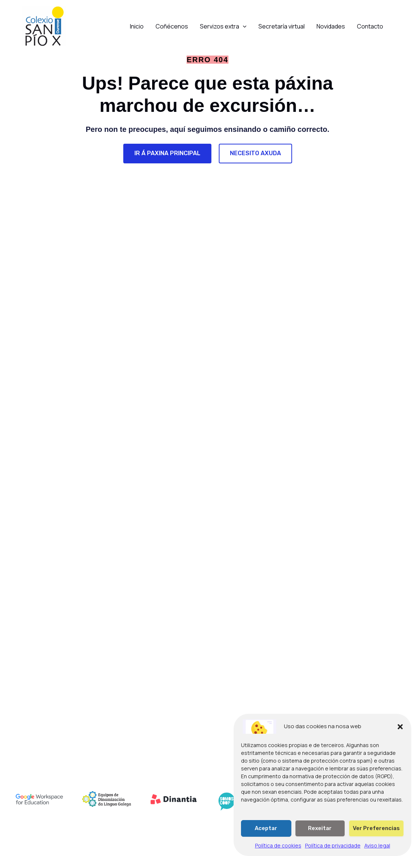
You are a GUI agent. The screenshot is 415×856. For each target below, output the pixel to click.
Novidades (331, 26)
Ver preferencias (376, 833)
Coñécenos (171, 26)
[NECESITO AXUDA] (255, 153)
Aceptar (266, 833)
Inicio (137, 26)
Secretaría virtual (281, 26)
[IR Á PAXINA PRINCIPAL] (167, 153)
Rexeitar (320, 833)
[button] (400, 732)
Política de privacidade (333, 851)
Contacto (370, 26)
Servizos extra (223, 26)
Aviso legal (377, 851)
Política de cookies (278, 851)
